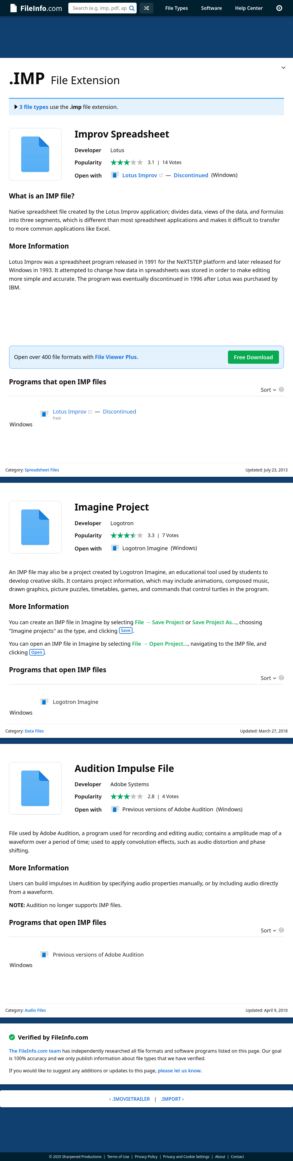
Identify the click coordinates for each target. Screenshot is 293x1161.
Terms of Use (118, 1156)
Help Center (249, 8)
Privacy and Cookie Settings (186, 1156)
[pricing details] (280, 389)
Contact (237, 1156)
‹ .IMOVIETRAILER (129, 1099)
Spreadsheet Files (42, 470)
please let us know (179, 1070)
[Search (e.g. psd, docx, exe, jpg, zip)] (102, 8)
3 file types (31, 106)
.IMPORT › (172, 1099)
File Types (176, 8)
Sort (266, 390)
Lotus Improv (133, 175)
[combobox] (102, 8)
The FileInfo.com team (35, 1051)
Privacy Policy (146, 1156)
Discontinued (191, 175)
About (220, 1156)
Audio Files (35, 1010)
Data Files (34, 731)
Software (211, 8)
